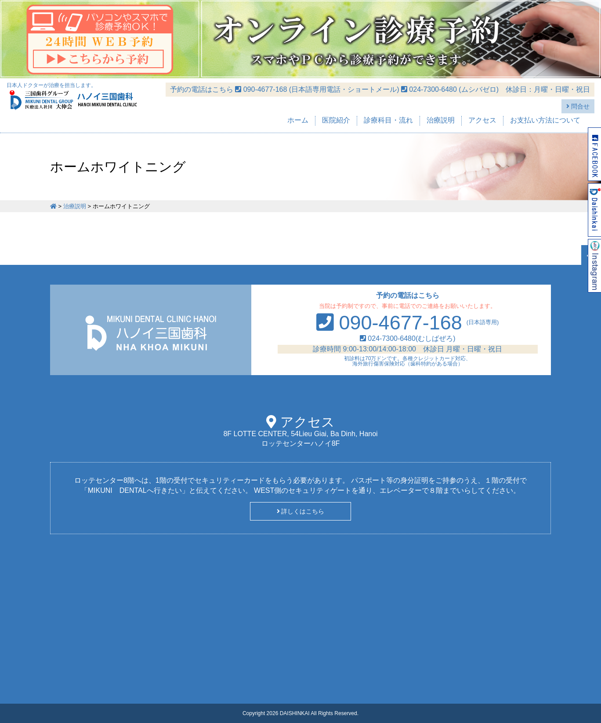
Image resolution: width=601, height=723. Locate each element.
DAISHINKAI (295, 713)
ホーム (297, 120)
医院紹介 (336, 120)
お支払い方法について (545, 120)
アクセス (482, 120)
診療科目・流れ (388, 120)
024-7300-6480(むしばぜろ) (408, 338)
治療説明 (441, 120)
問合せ (578, 106)
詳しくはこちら (301, 511)
